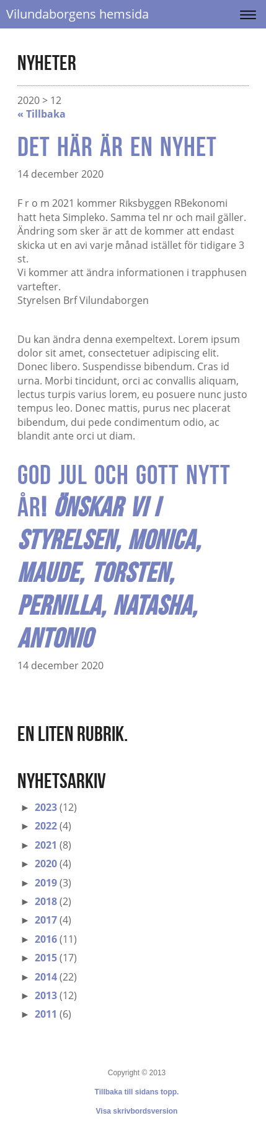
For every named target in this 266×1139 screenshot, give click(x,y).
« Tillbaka (41, 114)
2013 (46, 995)
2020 (46, 863)
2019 (46, 883)
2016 (46, 939)
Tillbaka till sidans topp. (137, 1092)
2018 (46, 901)
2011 (46, 1014)
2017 (46, 920)
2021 (46, 845)
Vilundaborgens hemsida (77, 14)
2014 (46, 977)
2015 (46, 957)
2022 (46, 826)
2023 (46, 807)
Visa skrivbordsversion (137, 1111)
